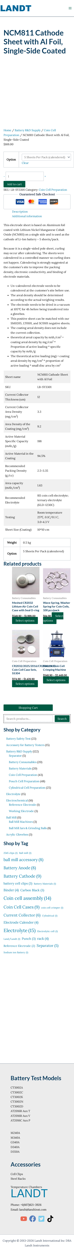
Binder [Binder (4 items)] (11, 890)
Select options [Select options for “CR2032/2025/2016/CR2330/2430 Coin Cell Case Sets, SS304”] (25, 683)
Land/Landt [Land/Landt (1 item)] (12, 939)
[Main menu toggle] (70, 8)
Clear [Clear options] (25, 163)
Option (11, 159)
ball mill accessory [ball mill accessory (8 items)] (23, 860)
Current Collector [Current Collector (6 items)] (22, 915)
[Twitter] (41, 1218)
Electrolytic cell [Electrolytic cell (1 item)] (47, 931)
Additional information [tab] (27, 216)
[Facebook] (32, 1218)
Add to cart (14, 184)
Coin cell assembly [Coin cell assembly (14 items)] (27, 898)
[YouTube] (23, 1218)
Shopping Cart (28, 707)
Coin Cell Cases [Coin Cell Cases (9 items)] (21, 907)
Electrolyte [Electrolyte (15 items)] (20, 930)
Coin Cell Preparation (53, 189)
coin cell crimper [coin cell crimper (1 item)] (52, 907)
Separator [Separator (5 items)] (47, 945)
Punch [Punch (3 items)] (29, 938)
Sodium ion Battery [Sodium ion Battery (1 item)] (16, 952)
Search (62, 718)
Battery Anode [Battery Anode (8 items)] (20, 868)
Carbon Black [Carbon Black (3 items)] (32, 890)
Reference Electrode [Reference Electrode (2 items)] (19, 946)
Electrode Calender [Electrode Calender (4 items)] (21, 922)
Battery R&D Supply (28, 130)
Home (7, 130)
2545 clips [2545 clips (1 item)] (11, 853)
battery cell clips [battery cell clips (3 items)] (18, 883)
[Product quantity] (25, 176)
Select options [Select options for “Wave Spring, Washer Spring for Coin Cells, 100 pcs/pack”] (53, 618)
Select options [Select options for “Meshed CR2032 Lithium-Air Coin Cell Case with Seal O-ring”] (25, 620)
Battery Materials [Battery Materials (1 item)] (45, 884)
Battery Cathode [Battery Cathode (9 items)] (22, 876)
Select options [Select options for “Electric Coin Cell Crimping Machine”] (56, 680)
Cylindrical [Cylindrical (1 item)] (49, 915)
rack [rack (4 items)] (43, 938)
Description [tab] (20, 211)
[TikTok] (50, 1218)
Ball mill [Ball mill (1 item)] (25, 853)
